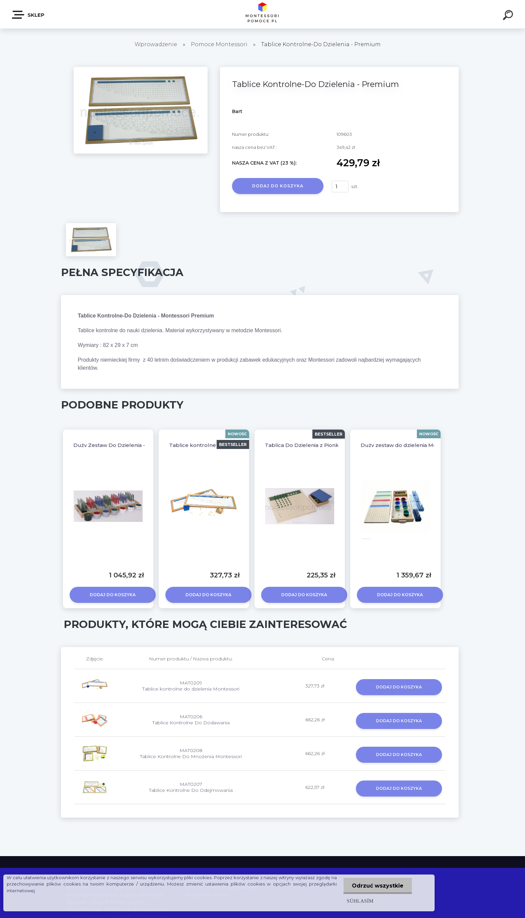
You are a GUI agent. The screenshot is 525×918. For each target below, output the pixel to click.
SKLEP (29, 15)
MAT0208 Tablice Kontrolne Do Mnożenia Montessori (191, 753)
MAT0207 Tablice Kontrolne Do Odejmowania (191, 787)
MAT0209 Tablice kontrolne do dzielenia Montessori (190, 686)
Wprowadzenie (156, 44)
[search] (509, 16)
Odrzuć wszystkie (377, 886)
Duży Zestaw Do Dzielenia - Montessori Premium (137, 445)
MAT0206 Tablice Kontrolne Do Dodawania (191, 720)
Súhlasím (360, 900)
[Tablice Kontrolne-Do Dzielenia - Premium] (141, 69)
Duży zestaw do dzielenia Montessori (409, 445)
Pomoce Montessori (219, 44)
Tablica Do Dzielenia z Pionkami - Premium (321, 445)
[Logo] (262, 14)
